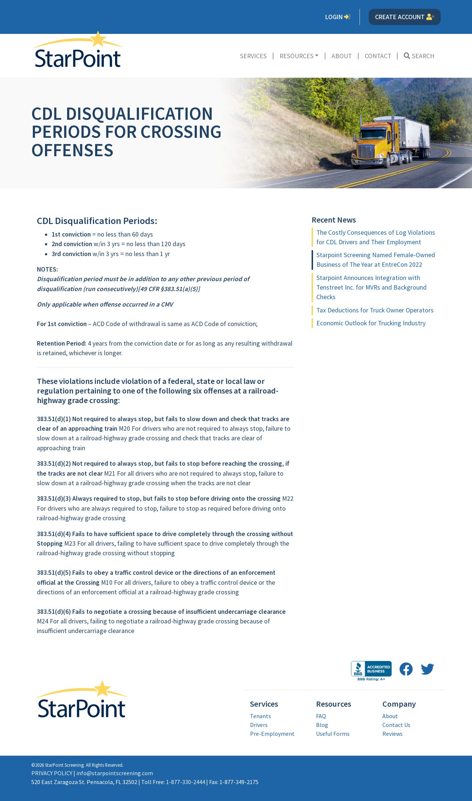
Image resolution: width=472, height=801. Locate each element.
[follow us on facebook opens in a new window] (406, 669)
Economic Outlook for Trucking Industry (371, 323)
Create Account (404, 17)
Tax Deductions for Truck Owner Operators (375, 310)
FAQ (321, 716)
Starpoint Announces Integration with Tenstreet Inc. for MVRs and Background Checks (371, 287)
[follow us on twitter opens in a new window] (427, 669)
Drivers (259, 724)
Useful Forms (333, 733)
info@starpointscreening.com (114, 773)
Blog (322, 724)
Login (338, 17)
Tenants (260, 716)
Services (253, 56)
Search (419, 56)
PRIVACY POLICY (51, 773)
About (342, 56)
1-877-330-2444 (185, 782)
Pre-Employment (272, 733)
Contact (378, 56)
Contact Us (396, 724)
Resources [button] (296, 56)
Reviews (392, 733)
